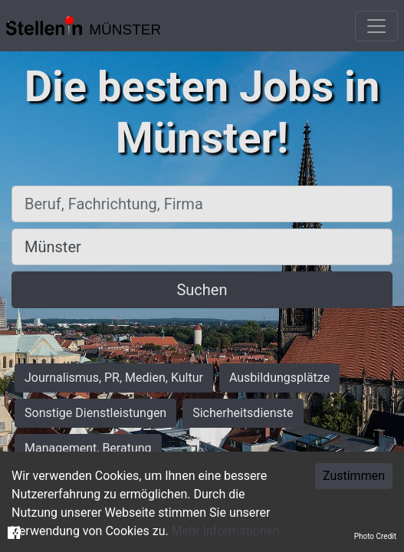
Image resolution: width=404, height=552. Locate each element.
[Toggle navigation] (376, 26)
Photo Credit (375, 536)
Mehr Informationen (226, 531)
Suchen (201, 290)
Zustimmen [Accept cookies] (354, 475)
